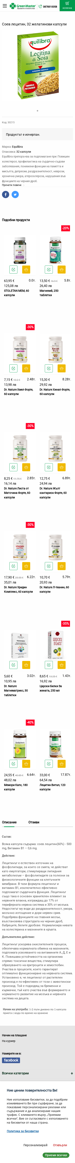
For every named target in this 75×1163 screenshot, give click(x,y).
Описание (9, 822)
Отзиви (33, 822)
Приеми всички (56, 1155)
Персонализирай (35, 1145)
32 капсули (23, 151)
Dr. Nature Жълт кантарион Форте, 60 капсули (53, 493)
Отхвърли (60, 1145)
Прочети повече (13, 184)
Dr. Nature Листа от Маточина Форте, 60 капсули (17, 493)
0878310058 (50, 6)
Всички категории (15, 1073)
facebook (11, 1060)
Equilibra (17, 146)
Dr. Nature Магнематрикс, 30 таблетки (16, 691)
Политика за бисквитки (23, 1131)
